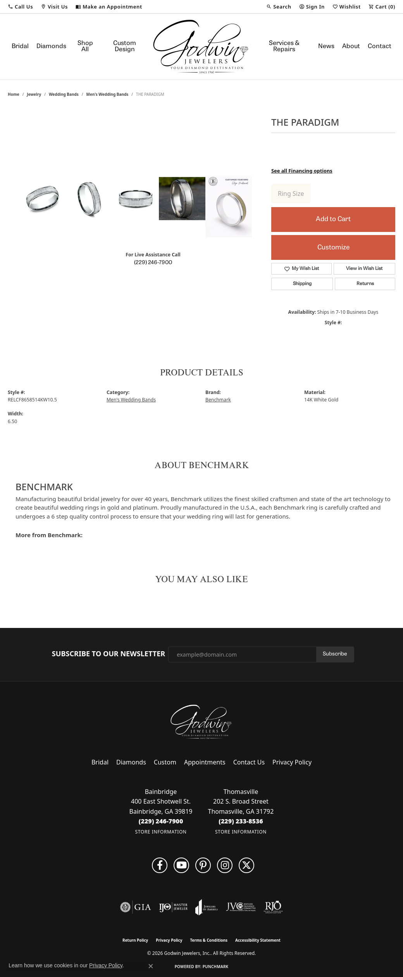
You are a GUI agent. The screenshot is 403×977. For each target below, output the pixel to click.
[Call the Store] (161, 821)
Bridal (20, 46)
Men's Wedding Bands (107, 94)
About (351, 46)
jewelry (34, 94)
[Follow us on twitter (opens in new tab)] (246, 865)
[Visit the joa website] (206, 907)
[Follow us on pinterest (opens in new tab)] (203, 865)
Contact (379, 46)
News (326, 46)
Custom (165, 762)
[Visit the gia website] (135, 907)
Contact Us (249, 762)
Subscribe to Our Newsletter (108, 654)
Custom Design (124, 46)
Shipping (302, 284)
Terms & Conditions (208, 940)
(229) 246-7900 (153, 262)
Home (13, 94)
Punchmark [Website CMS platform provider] (216, 966)
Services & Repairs (284, 46)
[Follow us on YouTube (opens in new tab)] (181, 865)
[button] (20, 6)
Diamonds (51, 46)
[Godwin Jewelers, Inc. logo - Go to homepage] (201, 47)
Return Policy (135, 940)
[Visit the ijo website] (173, 907)
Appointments (205, 762)
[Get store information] (161, 831)
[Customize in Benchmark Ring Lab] (228, 206)
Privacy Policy (292, 762)
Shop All (85, 46)
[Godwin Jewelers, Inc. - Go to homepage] (201, 722)
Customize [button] (333, 247)
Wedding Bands (64, 94)
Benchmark (218, 399)
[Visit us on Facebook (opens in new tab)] (159, 865)
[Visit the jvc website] (241, 907)
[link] (109, 6)
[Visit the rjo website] (273, 907)
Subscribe (335, 654)
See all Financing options (301, 170)
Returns (365, 284)
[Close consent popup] (150, 966)
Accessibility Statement (258, 940)
